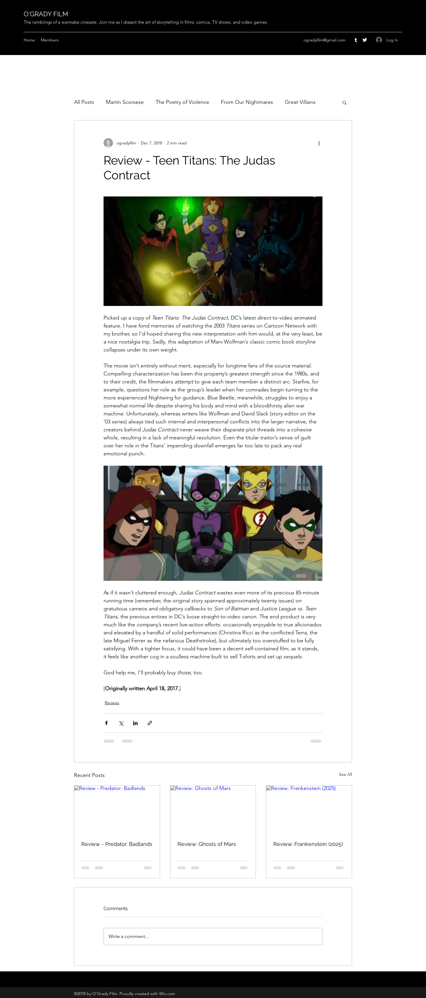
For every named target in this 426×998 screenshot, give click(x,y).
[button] (344, 102)
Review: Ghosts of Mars (207, 844)
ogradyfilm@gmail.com (325, 40)
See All (345, 774)
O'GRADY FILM (46, 14)
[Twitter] (365, 40)
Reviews (112, 702)
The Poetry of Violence (182, 102)
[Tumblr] (356, 40)
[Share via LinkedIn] (135, 723)
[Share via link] (150, 723)
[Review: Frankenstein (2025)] (309, 809)
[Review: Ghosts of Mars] (213, 809)
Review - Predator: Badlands (116, 844)
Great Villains (300, 102)
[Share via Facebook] (106, 723)
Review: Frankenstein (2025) (308, 844)
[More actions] (318, 142)
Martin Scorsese (125, 102)
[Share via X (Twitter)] (121, 723)
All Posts (84, 102)
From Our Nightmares (247, 102)
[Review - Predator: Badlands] (117, 809)
